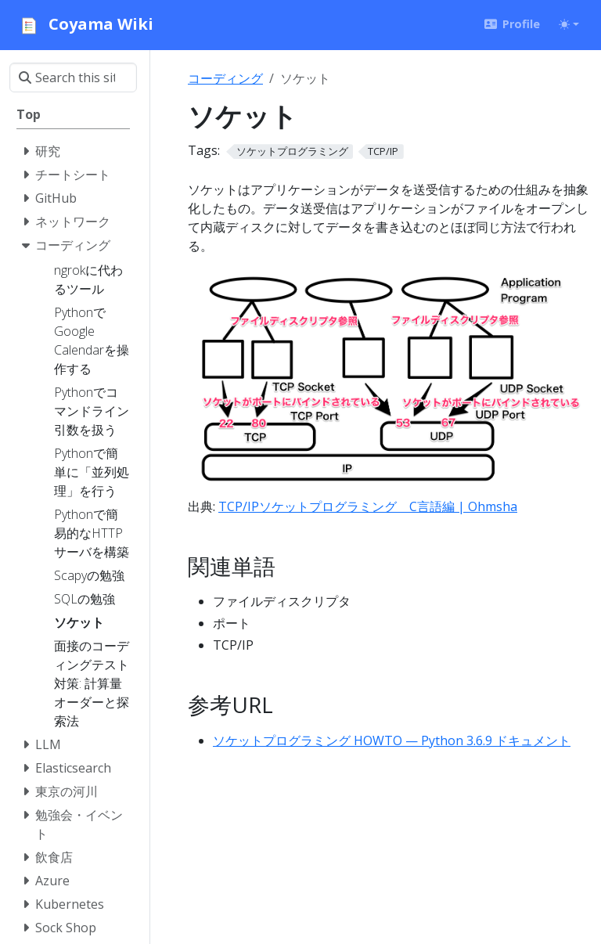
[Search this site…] (73, 77)
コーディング (225, 78)
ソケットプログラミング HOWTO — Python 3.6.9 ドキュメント (391, 740)
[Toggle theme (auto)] (568, 24)
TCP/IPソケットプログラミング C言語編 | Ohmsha (367, 506)
